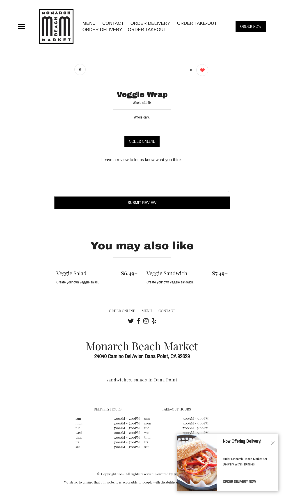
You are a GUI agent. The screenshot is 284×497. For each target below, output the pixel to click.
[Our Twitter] (131, 321)
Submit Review (142, 203)
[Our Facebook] (138, 321)
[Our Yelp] (154, 321)
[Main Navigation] (21, 26)
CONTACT (113, 23)
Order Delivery (150, 23)
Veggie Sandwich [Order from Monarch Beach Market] (167, 273)
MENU (89, 23)
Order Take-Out (197, 23)
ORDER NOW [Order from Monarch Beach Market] (250, 26)
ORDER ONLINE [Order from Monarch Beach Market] (122, 310)
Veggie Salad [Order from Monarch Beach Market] (71, 273)
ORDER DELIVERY (102, 29)
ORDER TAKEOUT (147, 29)
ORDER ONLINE (142, 141)
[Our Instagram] (146, 321)
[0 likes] (201, 71)
